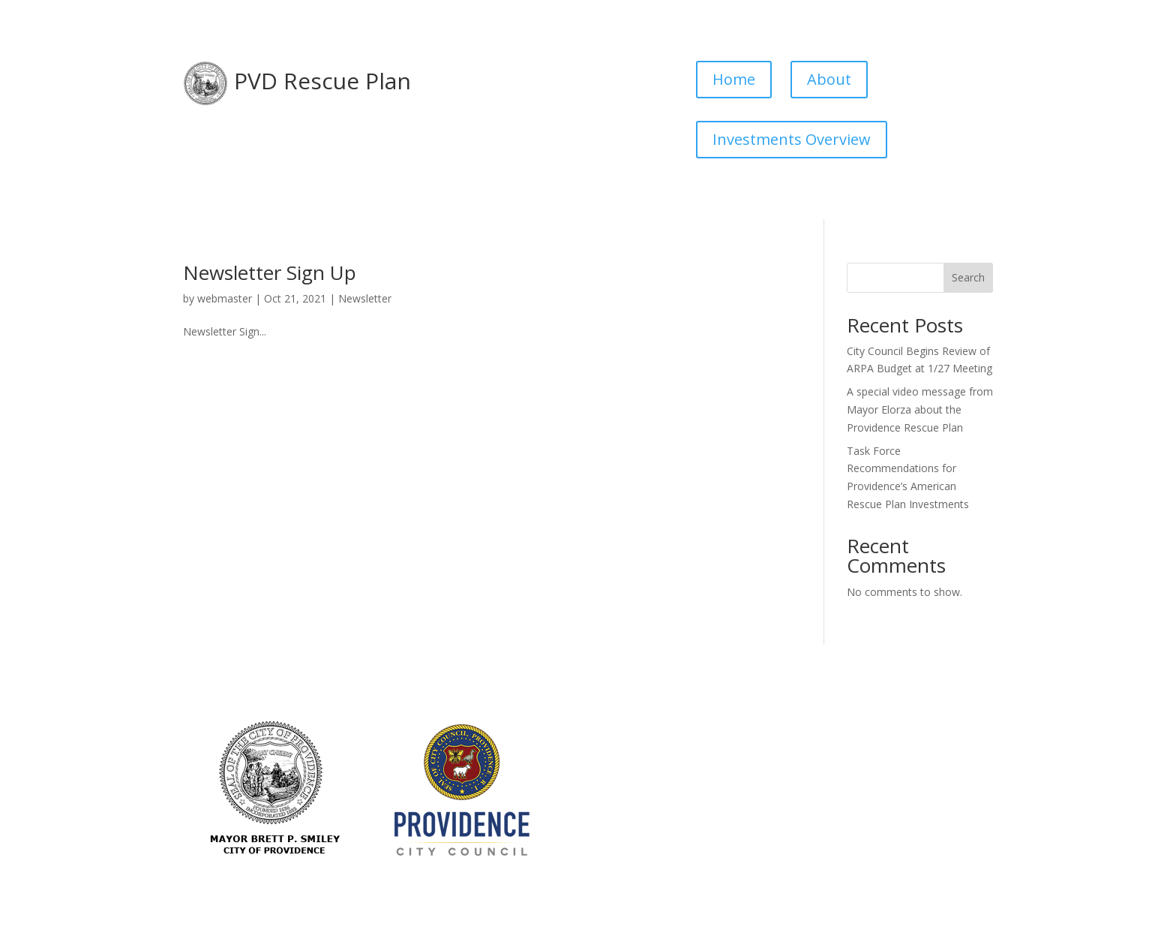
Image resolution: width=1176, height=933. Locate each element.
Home (733, 79)
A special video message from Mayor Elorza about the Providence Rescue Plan (920, 409)
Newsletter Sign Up (269, 272)
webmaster (224, 298)
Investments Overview (791, 139)
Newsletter (365, 298)
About (829, 79)
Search (968, 277)
